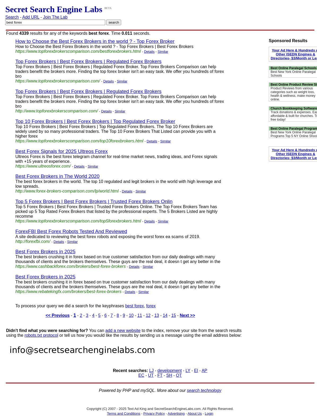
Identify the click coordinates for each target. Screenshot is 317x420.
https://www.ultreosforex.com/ (43, 166)
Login (209, 413)
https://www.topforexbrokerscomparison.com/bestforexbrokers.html (78, 51)
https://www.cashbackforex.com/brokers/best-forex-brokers (70, 266)
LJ (151, 370)
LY (188, 370)
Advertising (176, 413)
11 (139, 315)
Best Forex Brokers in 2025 (45, 251)
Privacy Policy (154, 413)
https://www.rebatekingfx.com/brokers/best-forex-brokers (68, 291)
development (169, 370)
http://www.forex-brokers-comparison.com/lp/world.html (66, 191)
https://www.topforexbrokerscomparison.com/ (57, 81)
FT (159, 375)
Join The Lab (55, 17)
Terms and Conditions (123, 413)
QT (179, 375)
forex (151, 306)
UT (151, 375)
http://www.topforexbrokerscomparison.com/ (56, 111)
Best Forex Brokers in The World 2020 (57, 176)
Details (149, 52)
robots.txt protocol (41, 335)
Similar (163, 52)
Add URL (30, 17)
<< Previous (58, 315)
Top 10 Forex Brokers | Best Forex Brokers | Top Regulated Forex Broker (95, 121)
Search (12, 17)
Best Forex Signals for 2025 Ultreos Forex (61, 151)
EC (141, 375)
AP (204, 370)
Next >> (187, 315)
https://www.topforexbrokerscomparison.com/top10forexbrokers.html (79, 141)
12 (148, 315)
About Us (195, 413)
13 (156, 315)
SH (169, 375)
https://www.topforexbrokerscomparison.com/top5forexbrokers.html (78, 221)
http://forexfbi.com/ (32, 241)
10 (131, 315)
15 (173, 315)
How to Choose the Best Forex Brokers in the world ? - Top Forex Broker (95, 41)
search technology (204, 390)
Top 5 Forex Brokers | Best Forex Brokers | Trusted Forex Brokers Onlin (94, 201)
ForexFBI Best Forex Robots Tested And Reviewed (71, 231)
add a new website (123, 330)
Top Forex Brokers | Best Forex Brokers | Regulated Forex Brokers (88, 61)
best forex (134, 306)
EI (196, 370)
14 (165, 315)
